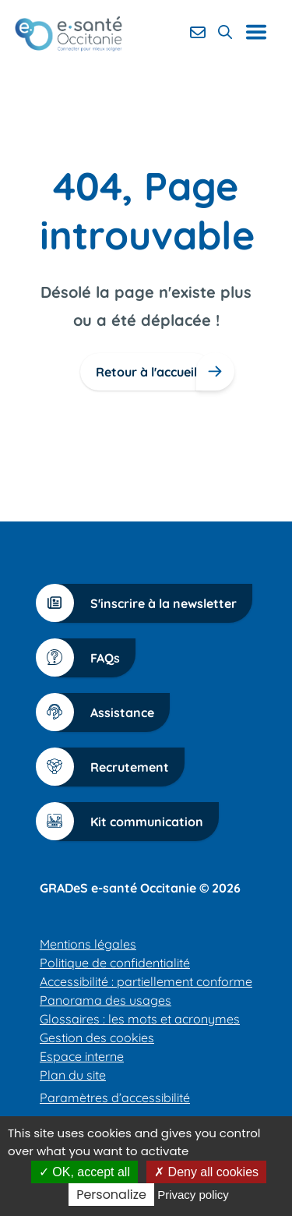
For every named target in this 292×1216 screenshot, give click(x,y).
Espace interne (82, 1056)
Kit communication (127, 821)
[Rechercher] (225, 32)
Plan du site (73, 1075)
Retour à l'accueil (146, 372)
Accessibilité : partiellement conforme (146, 981)
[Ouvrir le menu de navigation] (262, 32)
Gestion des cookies (97, 1037)
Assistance (102, 712)
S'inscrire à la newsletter (144, 603)
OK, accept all (84, 1172)
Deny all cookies (206, 1172)
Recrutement (110, 767)
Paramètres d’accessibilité (115, 1097)
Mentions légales (88, 944)
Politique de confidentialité (115, 962)
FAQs (85, 657)
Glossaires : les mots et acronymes (140, 1019)
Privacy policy (193, 1194)
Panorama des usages (105, 1000)
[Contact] (198, 32)
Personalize (111, 1195)
